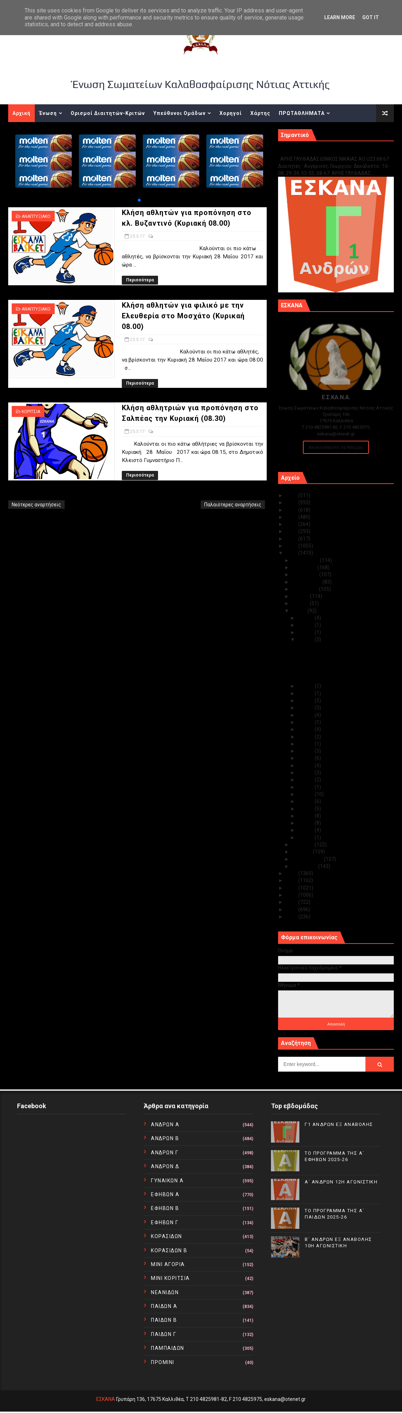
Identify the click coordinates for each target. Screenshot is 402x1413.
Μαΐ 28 (306, 632)
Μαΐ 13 (306, 758)
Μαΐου (300, 611)
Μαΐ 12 (306, 765)
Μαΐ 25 (306, 639)
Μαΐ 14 (306, 751)
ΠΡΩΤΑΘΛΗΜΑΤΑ (302, 113)
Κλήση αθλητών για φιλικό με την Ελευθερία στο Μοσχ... (335, 663)
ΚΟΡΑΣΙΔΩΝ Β (169, 1250)
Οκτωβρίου (305, 574)
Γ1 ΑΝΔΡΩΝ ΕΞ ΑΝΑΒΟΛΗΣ (314, 151)
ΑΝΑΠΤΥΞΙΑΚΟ (36, 216)
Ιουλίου (301, 596)
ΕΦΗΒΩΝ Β (165, 1208)
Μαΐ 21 (306, 700)
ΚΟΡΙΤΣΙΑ (31, 411)
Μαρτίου (302, 851)
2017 (292, 553)
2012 (292, 902)
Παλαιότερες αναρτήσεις (232, 504)
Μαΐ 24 (306, 686)
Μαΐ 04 (306, 816)
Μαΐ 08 (306, 794)
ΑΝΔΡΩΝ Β (165, 1138)
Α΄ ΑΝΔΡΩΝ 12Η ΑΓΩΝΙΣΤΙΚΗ (341, 1181)
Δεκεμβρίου (306, 560)
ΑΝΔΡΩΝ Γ (164, 1152)
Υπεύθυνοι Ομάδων (179, 113)
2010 (292, 916)
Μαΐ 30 (306, 618)
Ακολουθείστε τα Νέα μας (336, 447)
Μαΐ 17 (306, 729)
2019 (292, 538)
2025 (292, 495)
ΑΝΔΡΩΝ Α (165, 1124)
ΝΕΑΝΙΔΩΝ (165, 1292)
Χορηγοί (230, 113)
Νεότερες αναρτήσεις (36, 504)
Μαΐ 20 (306, 707)
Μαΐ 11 (306, 772)
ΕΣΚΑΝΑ (105, 1399)
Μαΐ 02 (306, 830)
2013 (292, 895)
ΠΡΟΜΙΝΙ (162, 1362)
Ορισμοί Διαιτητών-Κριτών (108, 113)
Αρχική (21, 113)
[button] (139, 200)
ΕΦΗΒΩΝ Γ (164, 1222)
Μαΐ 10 (306, 779)
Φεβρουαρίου (308, 859)
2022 (292, 517)
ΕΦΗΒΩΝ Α (165, 1194)
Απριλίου (303, 844)
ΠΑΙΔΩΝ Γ (163, 1334)
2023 (292, 510)
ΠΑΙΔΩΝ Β (164, 1320)
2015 (292, 880)
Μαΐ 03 (306, 823)
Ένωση (48, 113)
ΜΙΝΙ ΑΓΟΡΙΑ (168, 1264)
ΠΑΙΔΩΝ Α (164, 1306)
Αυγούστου (305, 589)
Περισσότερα (140, 279)
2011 (292, 909)
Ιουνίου (301, 603)
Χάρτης (260, 113)
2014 (292, 888)
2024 (292, 502)
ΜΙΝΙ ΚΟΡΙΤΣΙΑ (170, 1278)
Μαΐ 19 (306, 715)
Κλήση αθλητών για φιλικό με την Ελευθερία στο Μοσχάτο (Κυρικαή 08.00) (183, 316)
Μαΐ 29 (306, 625)
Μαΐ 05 (306, 809)
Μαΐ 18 (306, 722)
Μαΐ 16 (306, 737)
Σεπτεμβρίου (307, 582)
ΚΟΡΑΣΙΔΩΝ (166, 1236)
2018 (292, 546)
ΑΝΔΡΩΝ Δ (165, 1166)
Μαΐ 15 (306, 744)
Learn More (339, 17)
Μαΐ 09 (306, 787)
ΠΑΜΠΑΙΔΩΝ (167, 1348)
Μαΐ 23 (306, 693)
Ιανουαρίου (305, 866)
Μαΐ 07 (306, 801)
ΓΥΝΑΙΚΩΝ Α (167, 1180)
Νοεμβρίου (304, 567)
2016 (292, 873)
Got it (370, 17)
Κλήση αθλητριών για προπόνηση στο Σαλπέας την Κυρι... (339, 676)
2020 (292, 531)
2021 (292, 524)
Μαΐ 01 (306, 837)
